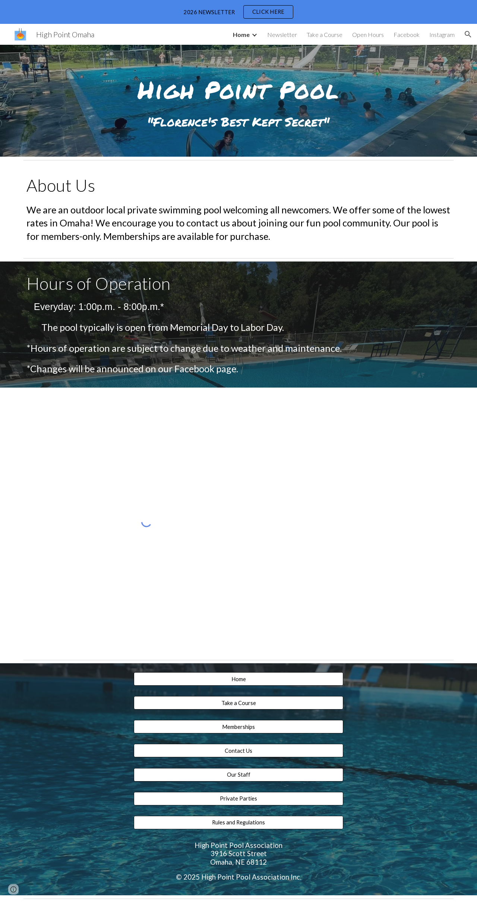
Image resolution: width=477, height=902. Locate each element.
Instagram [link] (442, 34)
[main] (238, 87)
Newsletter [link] (282, 34)
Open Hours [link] (368, 34)
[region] (238, 12)
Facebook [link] (407, 34)
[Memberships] (238, 726)
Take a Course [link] (324, 34)
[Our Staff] (238, 774)
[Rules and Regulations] (238, 822)
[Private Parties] (238, 798)
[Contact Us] (238, 750)
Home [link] (241, 34)
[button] (468, 34)
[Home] (238, 679)
